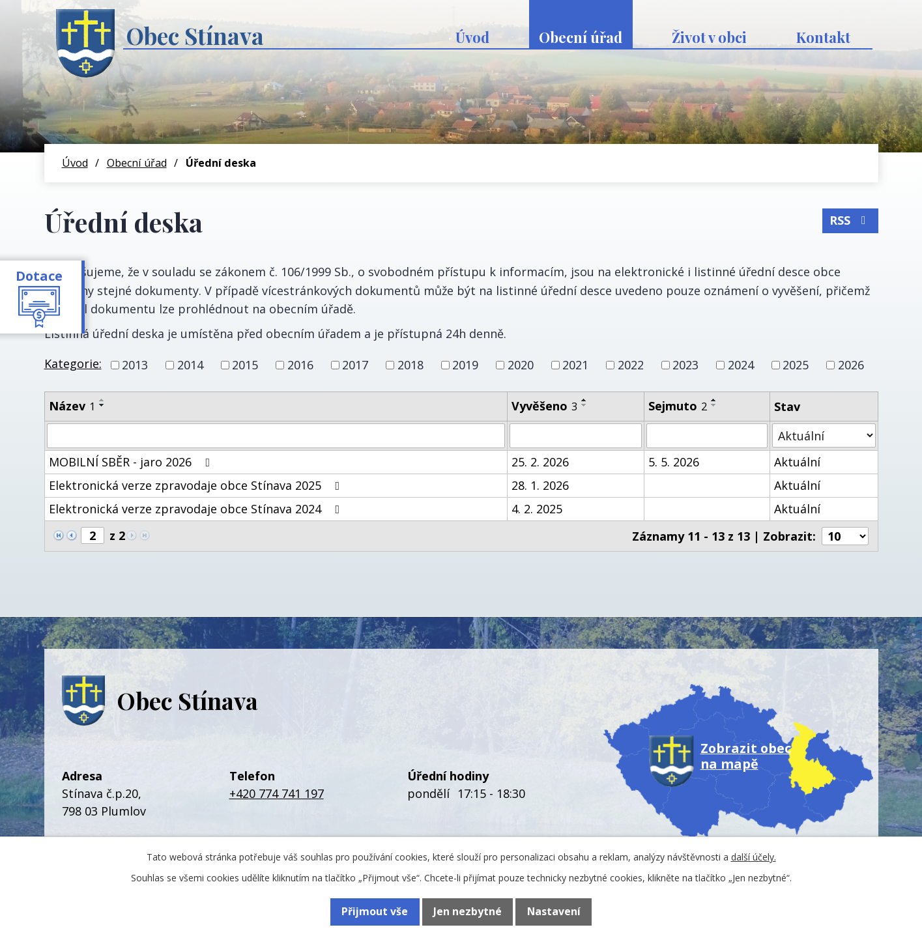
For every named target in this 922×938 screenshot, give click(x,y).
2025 (796, 365)
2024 (741, 365)
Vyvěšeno (544, 406)
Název (72, 406)
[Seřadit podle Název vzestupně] (102, 400)
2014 (190, 365)
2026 (851, 365)
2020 (521, 365)
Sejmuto (677, 406)
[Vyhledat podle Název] (276, 435)
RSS (849, 218)
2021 (575, 365)
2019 (465, 365)
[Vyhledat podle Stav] (824, 435)
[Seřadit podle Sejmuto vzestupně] (714, 400)
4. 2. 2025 (536, 509)
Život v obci (709, 37)
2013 (135, 365)
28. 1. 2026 (540, 485)
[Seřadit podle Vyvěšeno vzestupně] (584, 400)
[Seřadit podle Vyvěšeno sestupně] (584, 405)
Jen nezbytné (466, 911)
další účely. (753, 857)
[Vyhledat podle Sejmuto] (707, 435)
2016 (300, 365)
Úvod (472, 37)
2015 (245, 365)
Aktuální (797, 462)
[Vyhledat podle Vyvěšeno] (576, 435)
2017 (355, 365)
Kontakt (823, 37)
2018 (410, 365)
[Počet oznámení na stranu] (845, 536)
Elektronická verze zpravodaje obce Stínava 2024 (197, 509)
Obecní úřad (580, 37)
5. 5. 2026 (673, 462)
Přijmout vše (373, 911)
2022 (631, 365)
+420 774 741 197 (276, 793)
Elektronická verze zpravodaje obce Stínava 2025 (197, 485)
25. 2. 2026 (540, 462)
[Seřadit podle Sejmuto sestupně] (714, 405)
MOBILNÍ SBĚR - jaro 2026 (132, 462)
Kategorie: (73, 363)
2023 (685, 365)
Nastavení (554, 911)
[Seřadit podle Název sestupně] (102, 405)
